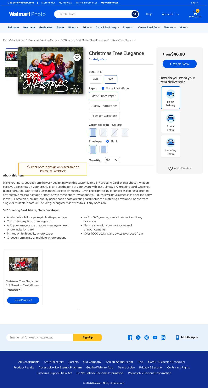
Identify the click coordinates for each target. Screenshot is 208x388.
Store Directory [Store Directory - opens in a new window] (54, 362)
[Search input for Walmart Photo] (93, 14)
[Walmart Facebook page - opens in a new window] (130, 337)
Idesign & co (99, 59)
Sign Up (88, 337)
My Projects (65, 2)
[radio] (12, 55)
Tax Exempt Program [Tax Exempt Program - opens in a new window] (68, 367)
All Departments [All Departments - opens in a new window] (28, 362)
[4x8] (95, 79)
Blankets (168, 27)
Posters (127, 27)
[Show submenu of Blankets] (175, 27)
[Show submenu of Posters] (133, 27)
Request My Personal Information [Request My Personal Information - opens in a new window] (149, 373)
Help (149, 14)
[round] (103, 132)
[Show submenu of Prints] (91, 27)
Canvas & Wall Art (147, 27)
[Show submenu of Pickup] (78, 27)
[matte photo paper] (103, 96)
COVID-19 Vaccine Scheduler (166, 362)
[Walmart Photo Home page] (27, 14)
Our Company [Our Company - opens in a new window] (92, 362)
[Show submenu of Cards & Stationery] (118, 27)
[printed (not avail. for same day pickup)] (103, 149)
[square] (93, 132)
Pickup (72, 27)
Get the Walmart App (99, 367)
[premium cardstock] (104, 116)
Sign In (194, 2)
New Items (29, 27)
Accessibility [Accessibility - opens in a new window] (47, 367)
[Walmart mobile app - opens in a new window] (186, 337)
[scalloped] (125, 132)
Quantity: (95, 160)
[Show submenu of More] (187, 27)
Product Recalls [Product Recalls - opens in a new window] (24, 367)
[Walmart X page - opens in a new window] (138, 337)
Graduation (46, 27)
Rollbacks (13, 27)
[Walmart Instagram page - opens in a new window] (163, 337)
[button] (179, 168)
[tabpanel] (28, 277)
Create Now (179, 64)
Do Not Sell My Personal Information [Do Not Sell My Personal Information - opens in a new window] (99, 373)
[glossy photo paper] (104, 106)
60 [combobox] (108, 159)
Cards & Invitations (13, 40)
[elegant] (114, 132)
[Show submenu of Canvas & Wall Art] (159, 27)
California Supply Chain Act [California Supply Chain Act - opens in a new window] (54, 373)
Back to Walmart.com (20, 2)
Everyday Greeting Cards (42, 40)
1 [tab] (78, 308)
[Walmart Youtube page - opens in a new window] (155, 337)
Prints (86, 27)
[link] (23, 277)
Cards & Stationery (106, 27)
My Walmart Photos (86, 2)
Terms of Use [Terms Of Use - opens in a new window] (126, 367)
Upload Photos (109, 2)
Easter (60, 27)
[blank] (93, 149)
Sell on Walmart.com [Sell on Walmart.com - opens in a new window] (119, 362)
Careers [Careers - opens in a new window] (74, 362)
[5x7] (110, 79)
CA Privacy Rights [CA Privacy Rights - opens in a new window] (178, 367)
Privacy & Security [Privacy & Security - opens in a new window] (151, 367)
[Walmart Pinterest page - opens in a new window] (146, 337)
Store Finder (48, 2)
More (183, 27)
